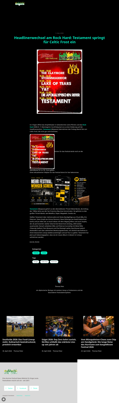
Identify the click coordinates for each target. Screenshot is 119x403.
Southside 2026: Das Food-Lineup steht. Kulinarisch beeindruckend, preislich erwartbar (19, 342)
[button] (3, 399)
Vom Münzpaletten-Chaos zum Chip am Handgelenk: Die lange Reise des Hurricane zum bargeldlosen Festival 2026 (98, 343)
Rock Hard (54, 262)
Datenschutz (19, 395)
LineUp (44, 253)
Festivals (36, 253)
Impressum (27, 395)
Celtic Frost (45, 262)
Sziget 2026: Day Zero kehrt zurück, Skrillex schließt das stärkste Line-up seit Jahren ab (59, 342)
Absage (36, 262)
